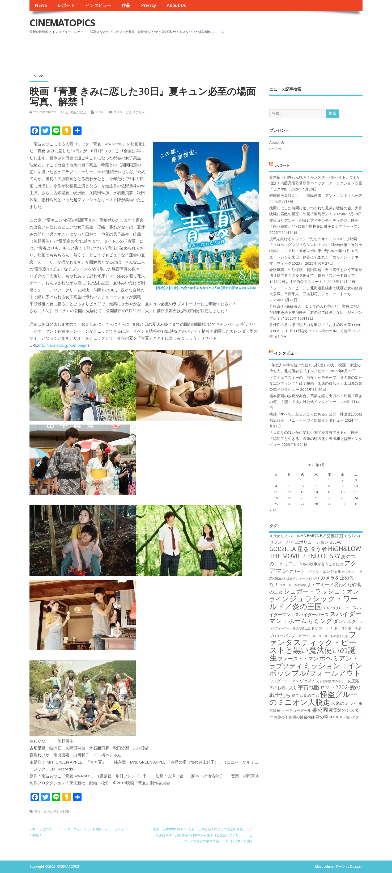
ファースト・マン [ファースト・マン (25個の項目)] (298, 658)
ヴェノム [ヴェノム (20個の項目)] (308, 680)
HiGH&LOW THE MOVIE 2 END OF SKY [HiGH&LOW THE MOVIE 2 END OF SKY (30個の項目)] (315, 552)
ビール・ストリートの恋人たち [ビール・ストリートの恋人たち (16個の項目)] (327, 636)
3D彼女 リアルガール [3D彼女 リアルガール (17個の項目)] (284, 536)
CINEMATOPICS (62, 22)
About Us (176, 5)
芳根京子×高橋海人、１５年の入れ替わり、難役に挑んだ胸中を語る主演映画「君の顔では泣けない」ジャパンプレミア (315, 312)
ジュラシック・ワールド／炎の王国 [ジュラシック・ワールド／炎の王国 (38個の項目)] (313, 602)
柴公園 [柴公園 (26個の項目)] (320, 709)
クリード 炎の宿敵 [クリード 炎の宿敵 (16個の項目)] (293, 585)
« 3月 (273, 510)
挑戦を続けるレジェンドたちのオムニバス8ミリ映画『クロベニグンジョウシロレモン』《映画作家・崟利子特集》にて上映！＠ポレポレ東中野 (315, 244)
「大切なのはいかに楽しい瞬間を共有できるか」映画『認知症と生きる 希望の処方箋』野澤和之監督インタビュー (315, 438)
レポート (66, 5)
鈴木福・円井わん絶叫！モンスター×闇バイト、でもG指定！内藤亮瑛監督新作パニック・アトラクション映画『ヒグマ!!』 (315, 183)
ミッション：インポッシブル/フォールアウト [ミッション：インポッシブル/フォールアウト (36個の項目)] (316, 669)
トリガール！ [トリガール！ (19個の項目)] (322, 627)
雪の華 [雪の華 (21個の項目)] (322, 717)
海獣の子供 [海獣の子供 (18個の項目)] (283, 717)
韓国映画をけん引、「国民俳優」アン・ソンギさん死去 (315, 195)
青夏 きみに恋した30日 (52, 811)
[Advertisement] (261, 50)
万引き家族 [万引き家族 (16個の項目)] (324, 681)
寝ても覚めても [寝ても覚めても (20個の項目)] (305, 695)
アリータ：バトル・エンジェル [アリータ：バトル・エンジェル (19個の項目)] (315, 571)
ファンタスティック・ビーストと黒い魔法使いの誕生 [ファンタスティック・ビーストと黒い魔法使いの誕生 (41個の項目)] (313, 646)
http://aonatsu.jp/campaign (62, 345)
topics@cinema (45, 112)
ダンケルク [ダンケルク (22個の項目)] (344, 621)
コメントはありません (129, 112)
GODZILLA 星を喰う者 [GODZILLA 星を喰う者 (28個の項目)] (298, 549)
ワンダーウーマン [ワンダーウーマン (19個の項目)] (284, 680)
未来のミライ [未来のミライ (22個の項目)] (344, 703)
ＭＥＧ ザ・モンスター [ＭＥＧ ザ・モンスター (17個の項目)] (345, 717)
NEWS (41, 5)
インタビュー (98, 5)
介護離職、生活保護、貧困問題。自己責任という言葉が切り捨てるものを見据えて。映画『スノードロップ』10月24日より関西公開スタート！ (315, 275)
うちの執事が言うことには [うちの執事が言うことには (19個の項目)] (321, 563)
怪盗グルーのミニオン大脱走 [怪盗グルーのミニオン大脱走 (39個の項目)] (313, 698)
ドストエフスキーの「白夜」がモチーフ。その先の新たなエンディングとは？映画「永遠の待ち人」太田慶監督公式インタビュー (315, 383)
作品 (126, 5)
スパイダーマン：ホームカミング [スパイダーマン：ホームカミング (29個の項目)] (315, 617)
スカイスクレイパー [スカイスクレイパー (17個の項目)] (337, 608)
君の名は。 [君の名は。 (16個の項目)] (339, 681)
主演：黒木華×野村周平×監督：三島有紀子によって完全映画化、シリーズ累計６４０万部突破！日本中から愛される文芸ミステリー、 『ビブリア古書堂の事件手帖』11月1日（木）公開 (202, 835)
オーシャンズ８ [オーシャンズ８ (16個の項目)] (309, 578)
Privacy (148, 5)
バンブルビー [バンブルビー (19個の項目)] (295, 635)
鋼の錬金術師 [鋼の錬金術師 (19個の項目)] (303, 716)
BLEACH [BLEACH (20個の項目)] (337, 542)
